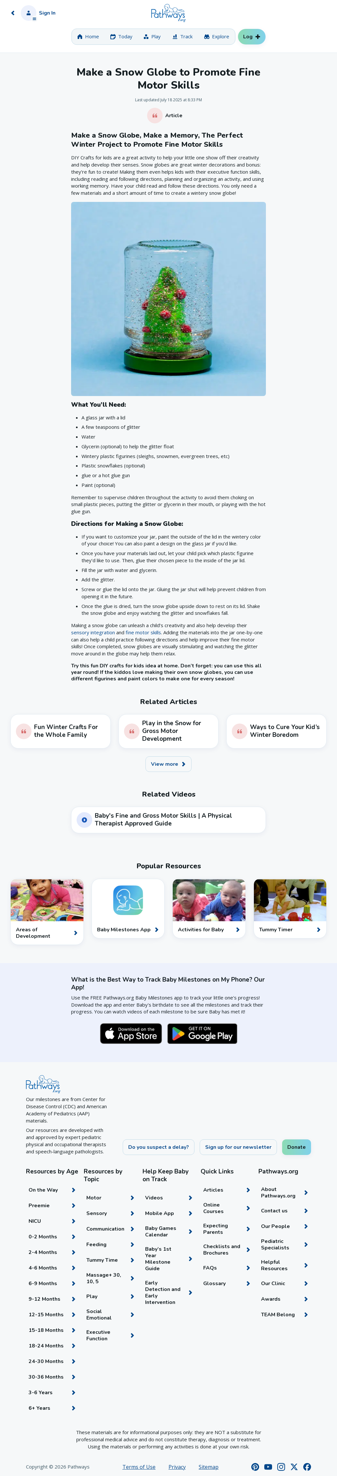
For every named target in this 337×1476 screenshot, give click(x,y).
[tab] (88, 36)
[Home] (168, 13)
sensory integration (93, 632)
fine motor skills (143, 632)
